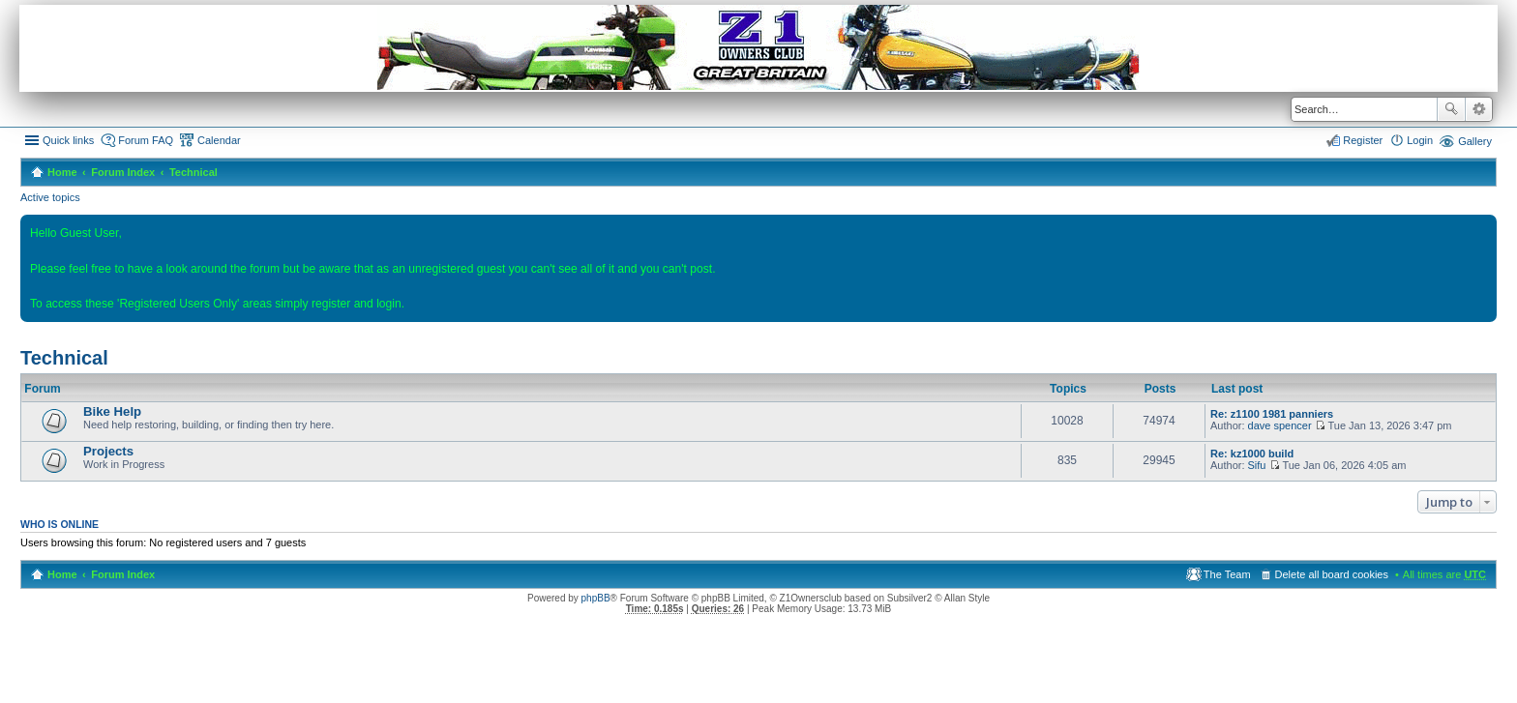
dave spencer (1280, 425)
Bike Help (112, 411)
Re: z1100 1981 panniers (1271, 414)
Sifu (1257, 465)
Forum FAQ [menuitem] (145, 140)
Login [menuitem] (1420, 140)
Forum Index (123, 172)
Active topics (50, 197)
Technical (193, 172)
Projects (108, 451)
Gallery (1475, 141)
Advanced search (1479, 109)
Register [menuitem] (1363, 140)
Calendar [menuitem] (219, 140)
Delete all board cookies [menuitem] (1331, 574)
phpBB (595, 598)
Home (62, 172)
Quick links (68, 140)
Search (1451, 109)
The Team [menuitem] (1227, 574)
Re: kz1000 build (1252, 453)
